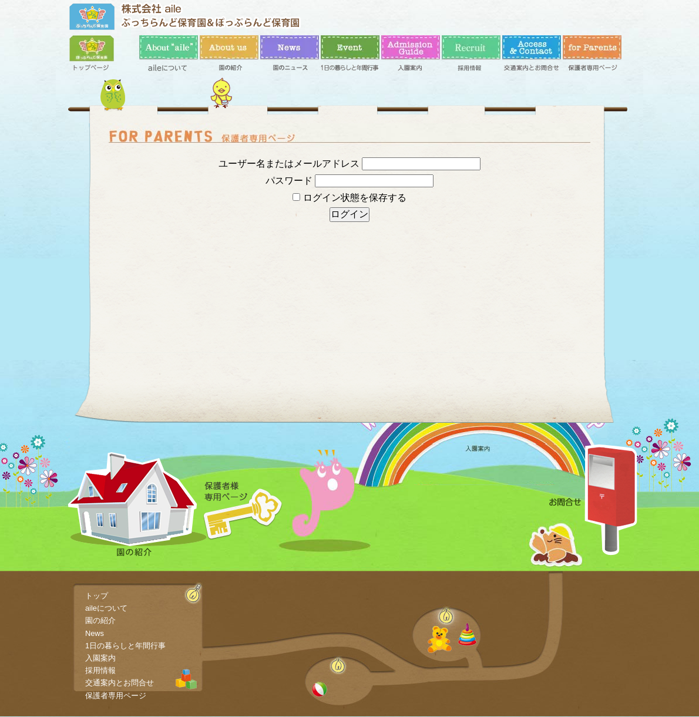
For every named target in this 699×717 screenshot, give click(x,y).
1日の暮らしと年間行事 (350, 55)
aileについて (168, 55)
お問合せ (593, 500)
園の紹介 (229, 55)
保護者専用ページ (592, 55)
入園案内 (410, 55)
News (289, 55)
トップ (99, 55)
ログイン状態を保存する (349, 198)
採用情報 (471, 55)
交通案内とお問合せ (531, 55)
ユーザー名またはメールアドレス (289, 164)
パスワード (289, 181)
